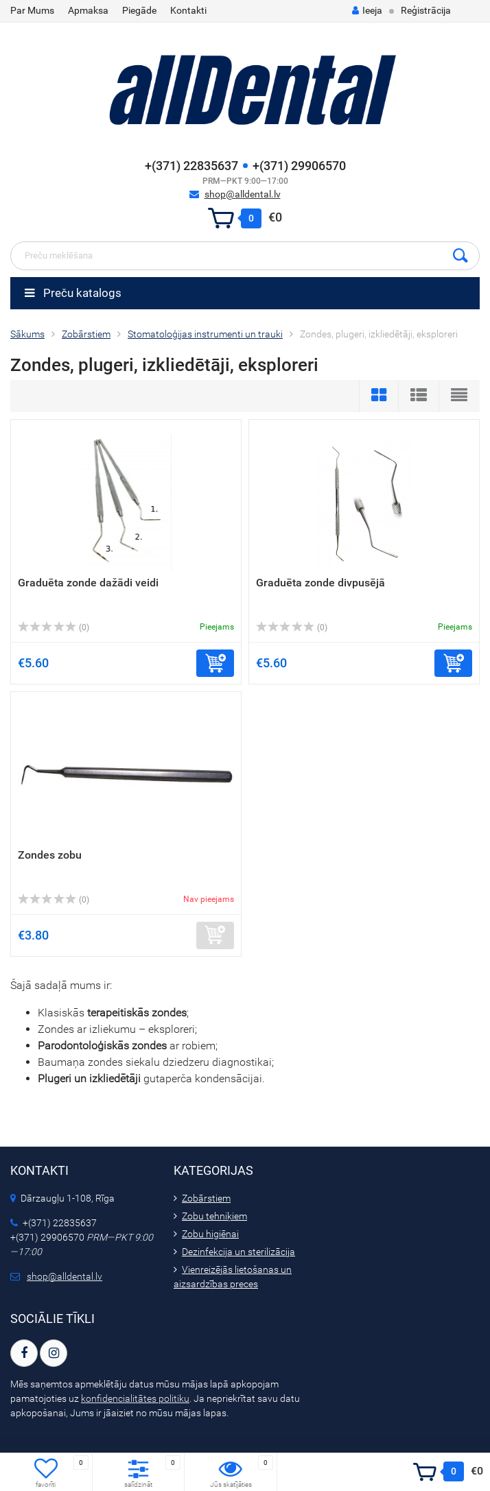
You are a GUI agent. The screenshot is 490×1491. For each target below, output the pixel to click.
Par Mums (32, 10)
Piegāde (139, 10)
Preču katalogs (73, 293)
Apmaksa (88, 10)
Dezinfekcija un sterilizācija (238, 1251)
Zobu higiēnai (210, 1233)
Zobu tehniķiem (214, 1215)
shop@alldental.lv (243, 194)
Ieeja (367, 10)
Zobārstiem (206, 1198)
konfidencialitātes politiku (135, 1398)
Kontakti (188, 10)
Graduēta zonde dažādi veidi (88, 582)
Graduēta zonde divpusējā (320, 582)
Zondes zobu (50, 854)
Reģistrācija (426, 10)
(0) (53, 627)
